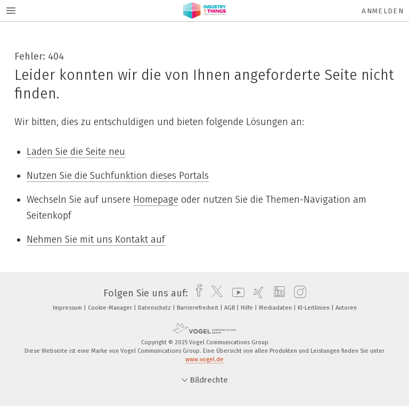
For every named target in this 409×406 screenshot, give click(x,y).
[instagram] (297, 293)
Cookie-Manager (111, 307)
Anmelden (383, 10)
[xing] (256, 293)
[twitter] (214, 293)
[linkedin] (276, 293)
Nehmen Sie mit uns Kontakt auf (96, 239)
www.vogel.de (204, 359)
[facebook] (196, 293)
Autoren (346, 307)
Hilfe (248, 307)
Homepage (155, 199)
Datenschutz (155, 307)
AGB (230, 307)
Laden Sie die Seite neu (76, 152)
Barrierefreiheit (198, 307)
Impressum (68, 307)
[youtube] (235, 293)
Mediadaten (276, 307)
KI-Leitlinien (314, 307)
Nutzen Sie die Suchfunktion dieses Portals (118, 175)
